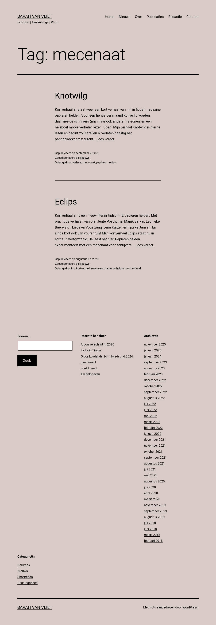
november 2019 (155, 505)
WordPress (190, 607)
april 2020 (151, 493)
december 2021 (155, 439)
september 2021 (155, 457)
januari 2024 (152, 356)
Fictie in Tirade (91, 350)
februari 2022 (153, 428)
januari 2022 (152, 433)
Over (138, 17)
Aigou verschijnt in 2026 (97, 344)
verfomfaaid (133, 268)
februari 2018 (153, 541)
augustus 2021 (154, 463)
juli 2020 (150, 487)
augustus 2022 (154, 398)
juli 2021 (150, 469)
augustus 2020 (154, 481)
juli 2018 (150, 523)
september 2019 (155, 511)
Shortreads (25, 577)
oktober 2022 (153, 386)
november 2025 (155, 344)
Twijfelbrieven (90, 374)
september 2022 (155, 392)
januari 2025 (152, 350)
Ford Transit (89, 368)
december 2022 (155, 380)
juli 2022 (150, 404)
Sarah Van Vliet (34, 16)
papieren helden (106, 162)
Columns (23, 565)
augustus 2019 (154, 517)
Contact (192, 17)
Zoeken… (23, 336)
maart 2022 (152, 422)
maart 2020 (152, 499)
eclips (71, 268)
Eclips (66, 202)
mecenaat (89, 162)
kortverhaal (75, 162)
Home (109, 17)
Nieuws (124, 17)
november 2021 (155, 445)
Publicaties (155, 17)
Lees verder (105, 139)
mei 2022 (150, 416)
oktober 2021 (153, 451)
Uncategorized (27, 583)
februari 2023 (153, 374)
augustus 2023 (154, 368)
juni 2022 (150, 410)
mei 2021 (150, 475)
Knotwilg (71, 96)
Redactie (175, 17)
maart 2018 (152, 535)
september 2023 (155, 362)
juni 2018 (150, 529)
